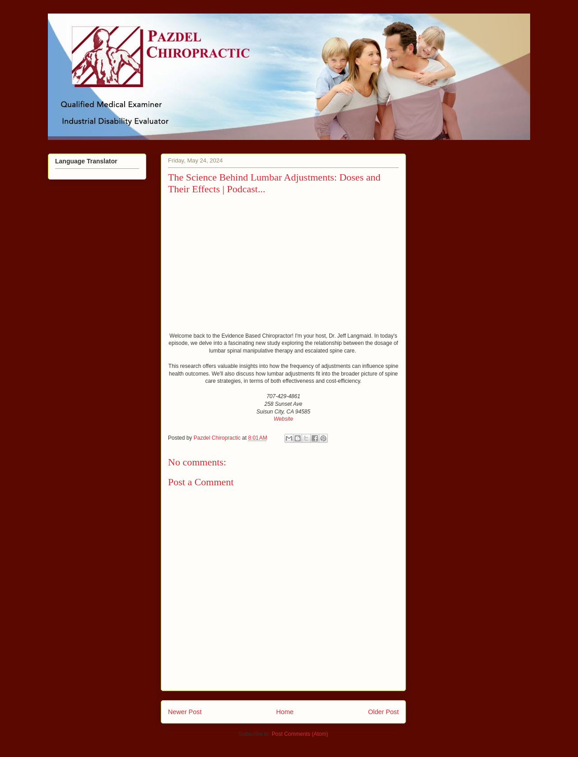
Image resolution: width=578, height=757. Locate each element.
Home (285, 711)
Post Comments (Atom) (300, 734)
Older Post (383, 711)
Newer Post (184, 711)
